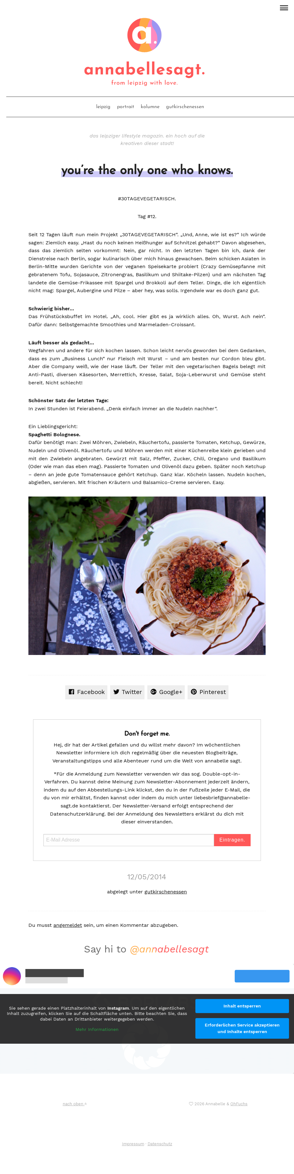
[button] (284, 7)
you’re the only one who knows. (147, 171)
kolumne (150, 106)
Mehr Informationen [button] (97, 1029)
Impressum (133, 1144)
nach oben (74, 1104)
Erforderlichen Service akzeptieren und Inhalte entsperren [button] (242, 1028)
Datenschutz (160, 1144)
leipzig (103, 106)
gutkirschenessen (185, 106)
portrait (125, 106)
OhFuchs (238, 1104)
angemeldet (67, 925)
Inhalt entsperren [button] (242, 1005)
